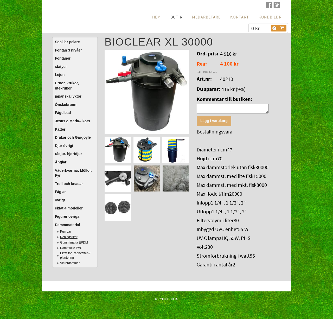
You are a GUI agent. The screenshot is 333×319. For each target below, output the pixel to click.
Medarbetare (206, 17)
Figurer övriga (67, 216)
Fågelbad (63, 113)
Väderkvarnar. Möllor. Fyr (73, 173)
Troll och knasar (69, 184)
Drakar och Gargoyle (73, 137)
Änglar (60, 162)
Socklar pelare (67, 42)
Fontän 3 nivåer (68, 50)
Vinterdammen (70, 263)
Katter (60, 129)
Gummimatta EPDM (74, 242)
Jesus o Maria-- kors (72, 121)
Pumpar (65, 231)
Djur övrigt (64, 146)
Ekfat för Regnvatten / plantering (75, 255)
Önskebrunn (65, 105)
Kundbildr (270, 17)
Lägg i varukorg (214, 122)
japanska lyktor (68, 96)
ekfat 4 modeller (69, 208)
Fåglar (60, 192)
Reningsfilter (69, 237)
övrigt (60, 200)
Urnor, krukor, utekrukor (67, 85)
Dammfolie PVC (71, 248)
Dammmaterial (67, 225)
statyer (61, 67)
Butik (176, 17)
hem (156, 17)
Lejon (60, 75)
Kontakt (239, 17)
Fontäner (63, 58)
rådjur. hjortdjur (68, 154)
